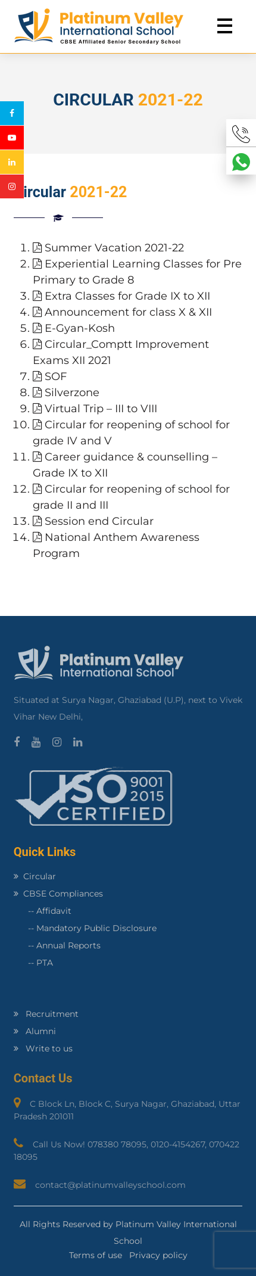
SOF (50, 376)
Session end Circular (93, 521)
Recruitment (46, 1014)
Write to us (43, 1048)
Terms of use (95, 1255)
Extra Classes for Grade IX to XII (121, 296)
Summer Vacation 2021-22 (108, 247)
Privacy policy (158, 1255)
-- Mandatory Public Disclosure (85, 928)
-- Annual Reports (57, 945)
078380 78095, (119, 1144)
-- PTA (33, 962)
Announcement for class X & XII (122, 312)
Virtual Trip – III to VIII (95, 408)
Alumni (35, 1031)
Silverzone (66, 392)
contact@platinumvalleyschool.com (110, 1184)
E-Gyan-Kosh (74, 328)
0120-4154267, (180, 1144)
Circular (35, 876)
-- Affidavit (42, 910)
